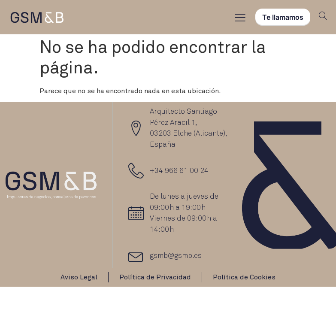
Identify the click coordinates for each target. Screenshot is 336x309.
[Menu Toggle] (240, 17)
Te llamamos (282, 17)
